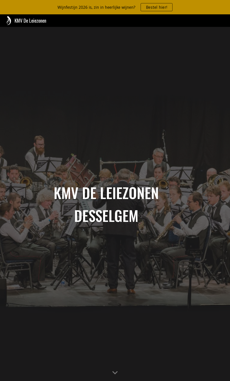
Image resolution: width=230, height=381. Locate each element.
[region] (115, 7)
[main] (106, 204)
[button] (115, 373)
